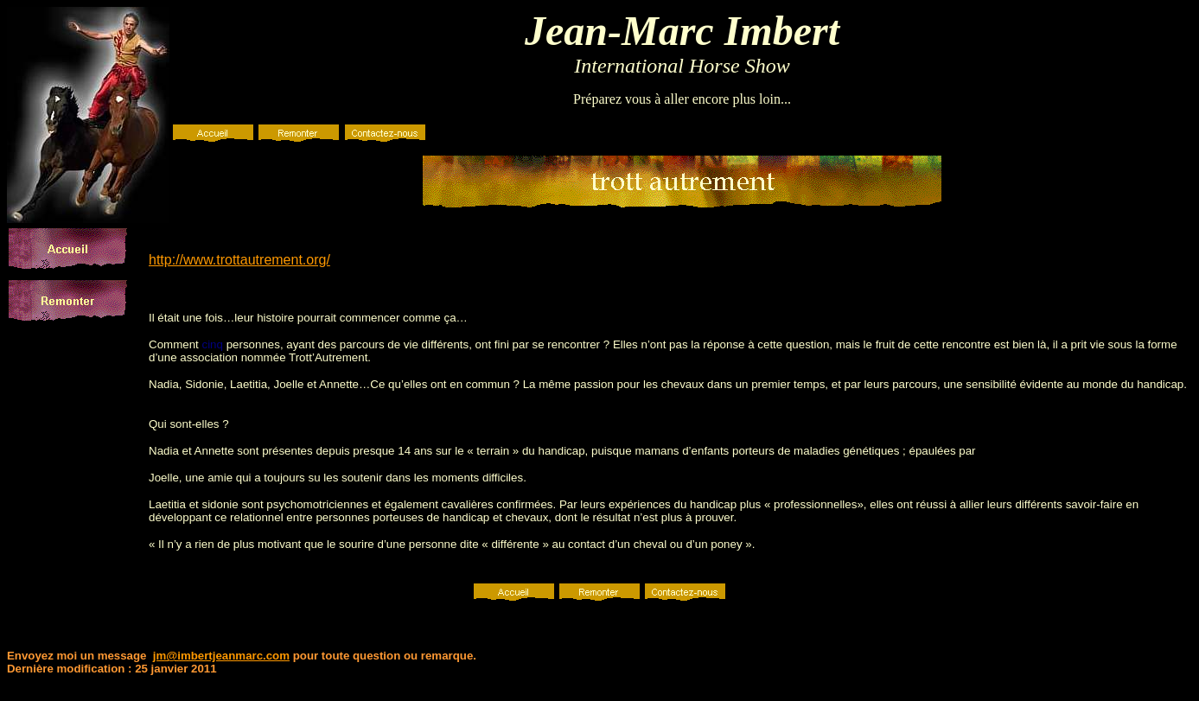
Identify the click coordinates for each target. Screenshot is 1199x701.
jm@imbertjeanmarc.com (221, 655)
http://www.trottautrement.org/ (239, 259)
